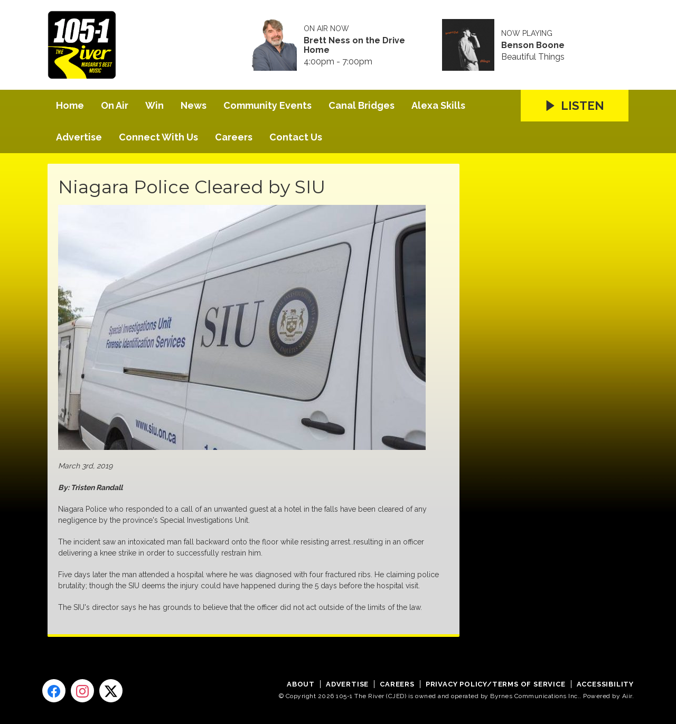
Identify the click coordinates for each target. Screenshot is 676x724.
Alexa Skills (438, 105)
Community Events (267, 105)
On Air (114, 105)
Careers (233, 137)
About (301, 684)
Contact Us (295, 137)
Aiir (627, 696)
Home (70, 105)
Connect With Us (158, 137)
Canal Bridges (361, 105)
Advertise (79, 137)
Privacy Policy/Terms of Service (496, 684)
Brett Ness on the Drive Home (354, 45)
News (193, 105)
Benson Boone (533, 45)
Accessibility (605, 684)
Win (154, 105)
